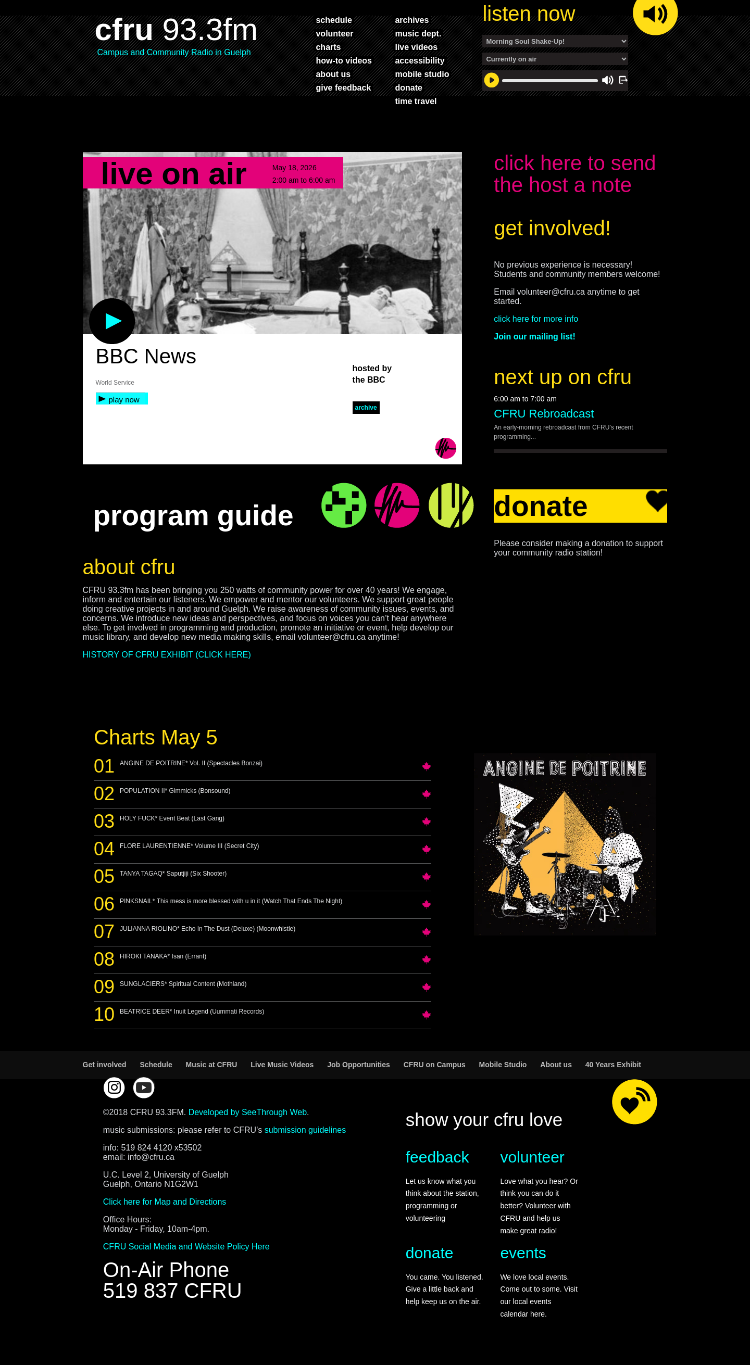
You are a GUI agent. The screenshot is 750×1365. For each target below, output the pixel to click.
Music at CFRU (212, 1064)
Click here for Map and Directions (165, 1201)
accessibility (419, 60)
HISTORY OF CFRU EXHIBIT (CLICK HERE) (167, 654)
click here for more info (536, 318)
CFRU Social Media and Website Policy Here (186, 1246)
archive (366, 407)
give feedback (343, 87)
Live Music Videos (282, 1064)
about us (333, 74)
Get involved (105, 1064)
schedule (334, 20)
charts (328, 47)
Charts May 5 (156, 737)
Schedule (156, 1064)
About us (556, 1064)
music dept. (418, 33)
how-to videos (344, 60)
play (95, 303)
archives (412, 20)
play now (124, 399)
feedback (437, 1157)
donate (408, 87)
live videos (416, 47)
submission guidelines (305, 1130)
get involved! (552, 228)
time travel (415, 101)
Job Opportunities (358, 1064)
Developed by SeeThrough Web (248, 1112)
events (523, 1252)
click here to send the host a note (575, 173)
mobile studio (422, 74)
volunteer (334, 33)
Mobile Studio (503, 1064)
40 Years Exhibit (613, 1064)
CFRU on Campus (435, 1064)
